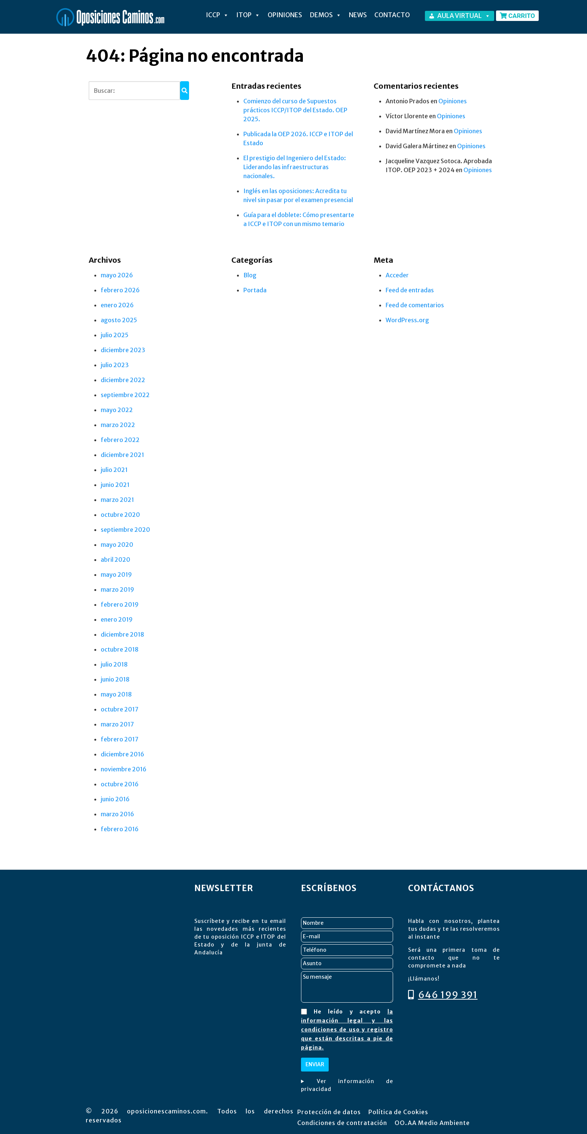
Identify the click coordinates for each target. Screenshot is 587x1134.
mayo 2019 (116, 574)
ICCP (217, 15)
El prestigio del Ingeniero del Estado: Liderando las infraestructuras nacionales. (294, 167)
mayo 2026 (117, 275)
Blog (249, 275)
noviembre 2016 (123, 769)
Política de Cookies (398, 1112)
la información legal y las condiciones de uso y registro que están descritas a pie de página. (347, 1029)
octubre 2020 (120, 514)
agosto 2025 (119, 320)
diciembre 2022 (123, 380)
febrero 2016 (120, 829)
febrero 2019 (120, 604)
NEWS (358, 15)
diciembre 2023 (123, 350)
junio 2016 (115, 799)
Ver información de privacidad (347, 1085)
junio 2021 (115, 484)
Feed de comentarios (415, 305)
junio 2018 (115, 679)
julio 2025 (114, 335)
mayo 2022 (117, 410)
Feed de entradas (410, 290)
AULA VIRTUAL (463, 16)
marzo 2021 (117, 499)
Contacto (392, 15)
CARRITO (517, 15)
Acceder (397, 275)
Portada (255, 290)
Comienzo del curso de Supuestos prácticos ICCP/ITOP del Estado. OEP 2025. (295, 110)
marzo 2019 (117, 589)
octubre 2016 (120, 784)
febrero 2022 (120, 439)
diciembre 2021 (122, 454)
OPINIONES (285, 15)
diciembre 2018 (122, 634)
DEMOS (325, 15)
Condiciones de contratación (342, 1123)
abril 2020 (115, 559)
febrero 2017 (120, 739)
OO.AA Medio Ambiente (432, 1123)
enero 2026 (117, 305)
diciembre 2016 (122, 754)
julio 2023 (115, 365)
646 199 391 (443, 995)
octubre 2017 (120, 709)
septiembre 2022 (125, 395)
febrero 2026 (120, 290)
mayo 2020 (117, 544)
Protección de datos (329, 1112)
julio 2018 (114, 664)
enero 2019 (117, 619)
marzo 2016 (117, 814)
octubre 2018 (120, 649)
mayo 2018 (116, 694)
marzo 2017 (117, 724)
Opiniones (452, 101)
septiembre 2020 (125, 529)
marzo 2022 (118, 425)
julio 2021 (114, 469)
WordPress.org (407, 320)
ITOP (248, 15)
